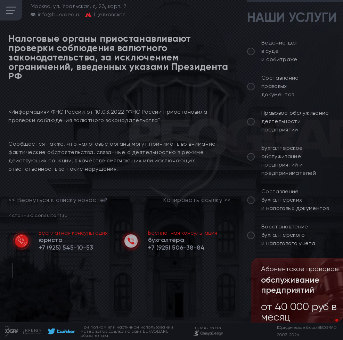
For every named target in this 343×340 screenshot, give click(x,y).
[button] (331, 320)
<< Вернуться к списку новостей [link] (57, 200)
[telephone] (66, 247)
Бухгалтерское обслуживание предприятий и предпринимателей (288, 160)
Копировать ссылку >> (197, 200)
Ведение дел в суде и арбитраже (279, 51)
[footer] (60, 331)
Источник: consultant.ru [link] (37, 215)
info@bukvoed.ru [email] (59, 14)
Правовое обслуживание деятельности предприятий (295, 121)
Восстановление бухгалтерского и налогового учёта (288, 234)
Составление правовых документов (280, 86)
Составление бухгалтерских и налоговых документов (295, 199)
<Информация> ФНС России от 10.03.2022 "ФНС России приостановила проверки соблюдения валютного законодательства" (107, 115)
